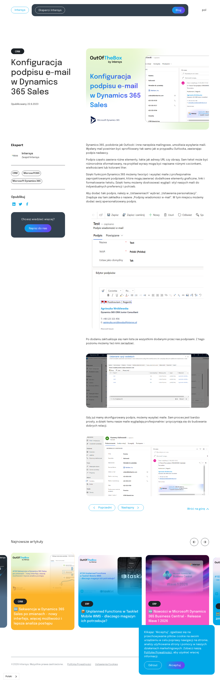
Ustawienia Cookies (106, 664)
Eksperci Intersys (50, 10)
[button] (204, 10)
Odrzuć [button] (153, 665)
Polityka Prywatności (79, 664)
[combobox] (11, 676)
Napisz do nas (38, 228)
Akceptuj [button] (175, 665)
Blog (178, 10)
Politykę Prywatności (158, 652)
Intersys (20, 10)
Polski (9, 676)
